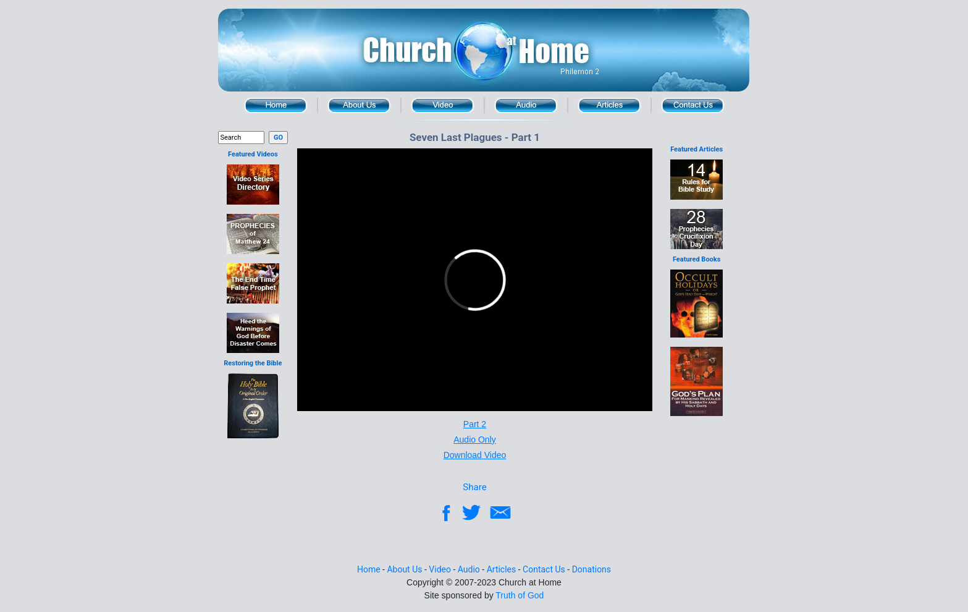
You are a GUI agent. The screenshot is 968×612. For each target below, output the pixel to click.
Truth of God (519, 595)
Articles (501, 569)
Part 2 (474, 424)
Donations (591, 569)
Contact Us (693, 105)
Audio (526, 105)
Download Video (475, 455)
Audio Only (474, 439)
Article (609, 105)
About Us (359, 105)
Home (276, 105)
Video (442, 105)
